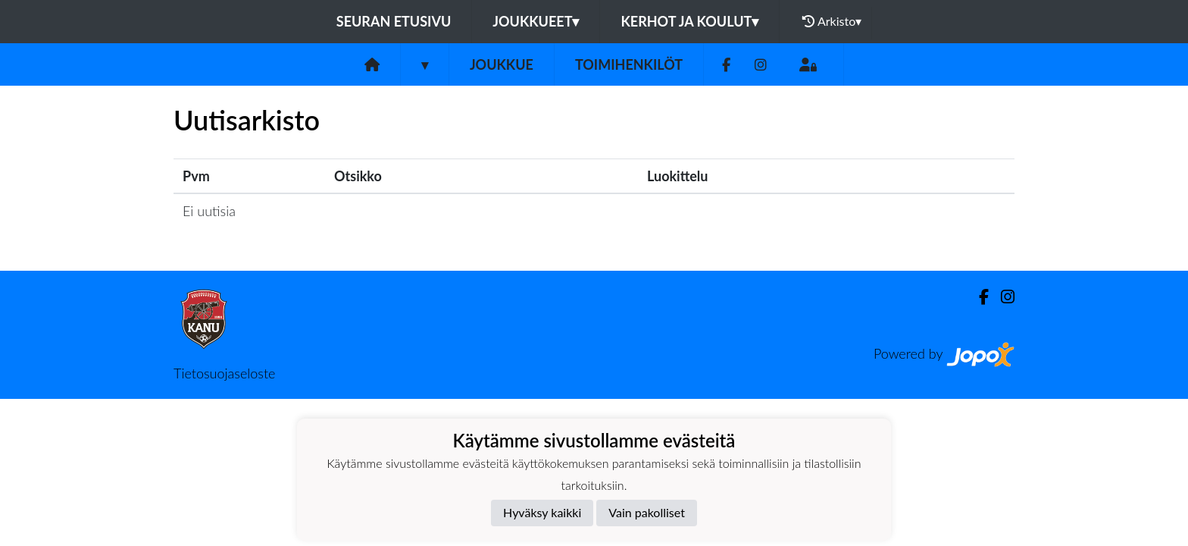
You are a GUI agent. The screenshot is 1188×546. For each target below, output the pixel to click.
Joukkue (501, 64)
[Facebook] (726, 64)
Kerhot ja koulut (689, 21)
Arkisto (831, 21)
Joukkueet (535, 21)
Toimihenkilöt (629, 64)
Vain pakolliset (646, 512)
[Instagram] (760, 64)
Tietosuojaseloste (224, 373)
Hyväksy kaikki (542, 512)
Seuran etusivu (394, 21)
